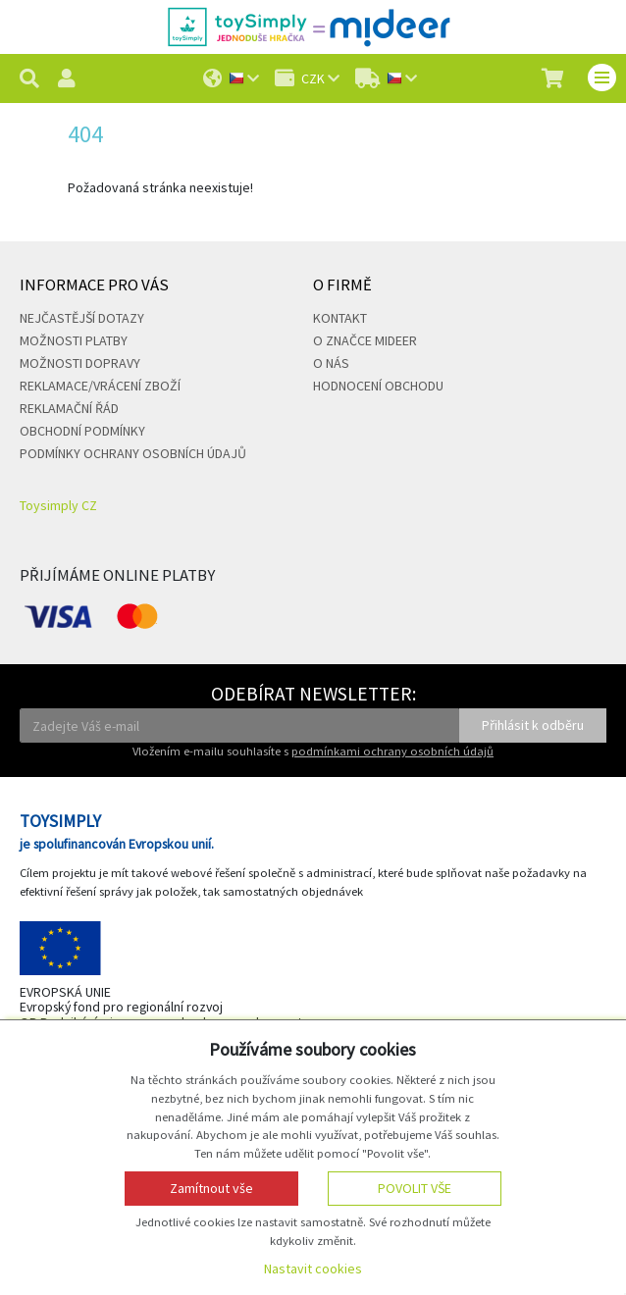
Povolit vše (414, 1188)
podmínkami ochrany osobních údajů (392, 751)
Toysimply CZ (58, 505)
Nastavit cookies (313, 1268)
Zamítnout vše (211, 1188)
